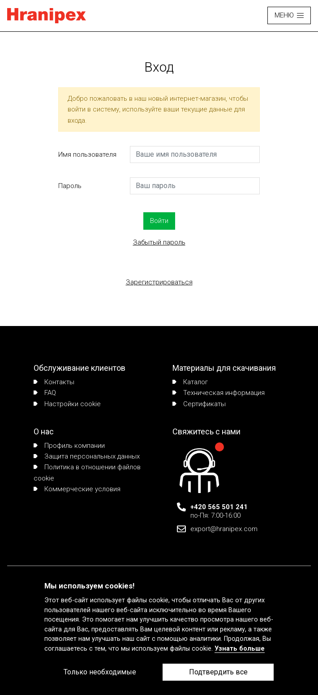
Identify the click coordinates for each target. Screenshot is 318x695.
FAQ (45, 393)
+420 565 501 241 (219, 507)
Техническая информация (218, 393)
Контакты (54, 382)
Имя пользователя (87, 154)
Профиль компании (69, 446)
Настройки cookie (67, 404)
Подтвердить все (218, 672)
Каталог (190, 382)
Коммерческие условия (77, 489)
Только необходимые (100, 672)
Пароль (70, 186)
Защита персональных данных (87, 456)
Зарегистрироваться (159, 282)
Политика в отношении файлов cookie (87, 472)
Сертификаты (199, 404)
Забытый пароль (159, 242)
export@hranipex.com (224, 529)
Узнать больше (240, 648)
